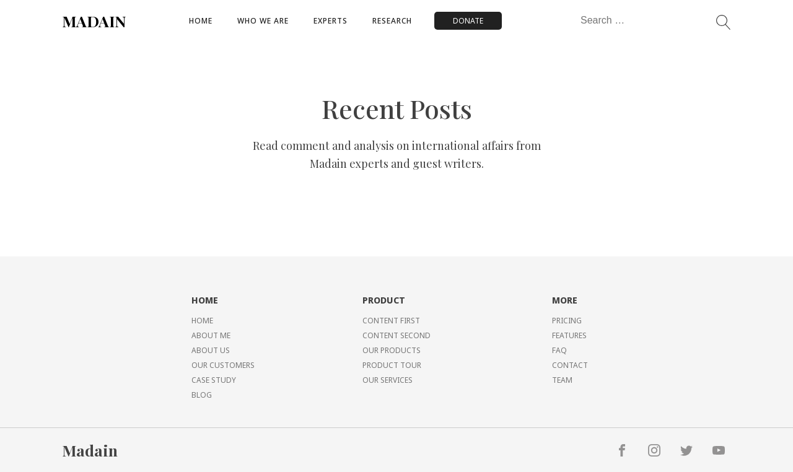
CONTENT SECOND (396, 335)
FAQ (559, 350)
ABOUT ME (210, 335)
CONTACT (570, 365)
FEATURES (569, 335)
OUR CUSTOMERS (223, 365)
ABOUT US (210, 350)
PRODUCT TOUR (391, 365)
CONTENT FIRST (391, 320)
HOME (202, 320)
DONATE (468, 20)
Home (200, 20)
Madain (90, 450)
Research (392, 20)
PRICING (567, 320)
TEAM (562, 380)
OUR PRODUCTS (391, 350)
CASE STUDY (213, 380)
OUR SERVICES (387, 380)
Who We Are (263, 20)
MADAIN (94, 21)
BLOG (201, 395)
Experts (330, 20)
